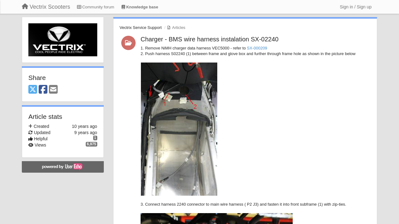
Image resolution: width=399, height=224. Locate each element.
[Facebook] (43, 89)
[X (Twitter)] (32, 89)
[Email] (53, 89)
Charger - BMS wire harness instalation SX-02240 (209, 39)
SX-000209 (257, 48)
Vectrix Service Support (141, 27)
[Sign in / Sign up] (355, 7)
